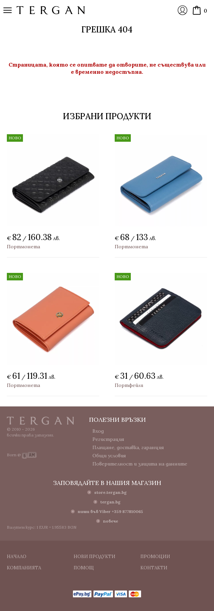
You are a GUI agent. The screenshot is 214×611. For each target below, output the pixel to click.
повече (110, 521)
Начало (16, 556)
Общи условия (109, 456)
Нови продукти (94, 556)
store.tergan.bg (110, 492)
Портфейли (129, 385)
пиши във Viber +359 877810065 (110, 511)
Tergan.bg (40, 421)
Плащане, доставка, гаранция (128, 447)
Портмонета (23, 247)
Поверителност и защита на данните (139, 464)
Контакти (153, 568)
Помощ (84, 568)
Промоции (155, 556)
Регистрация (108, 439)
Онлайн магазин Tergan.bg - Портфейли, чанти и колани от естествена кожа (50, 10)
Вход (182, 10)
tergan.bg (110, 501)
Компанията (24, 568)
